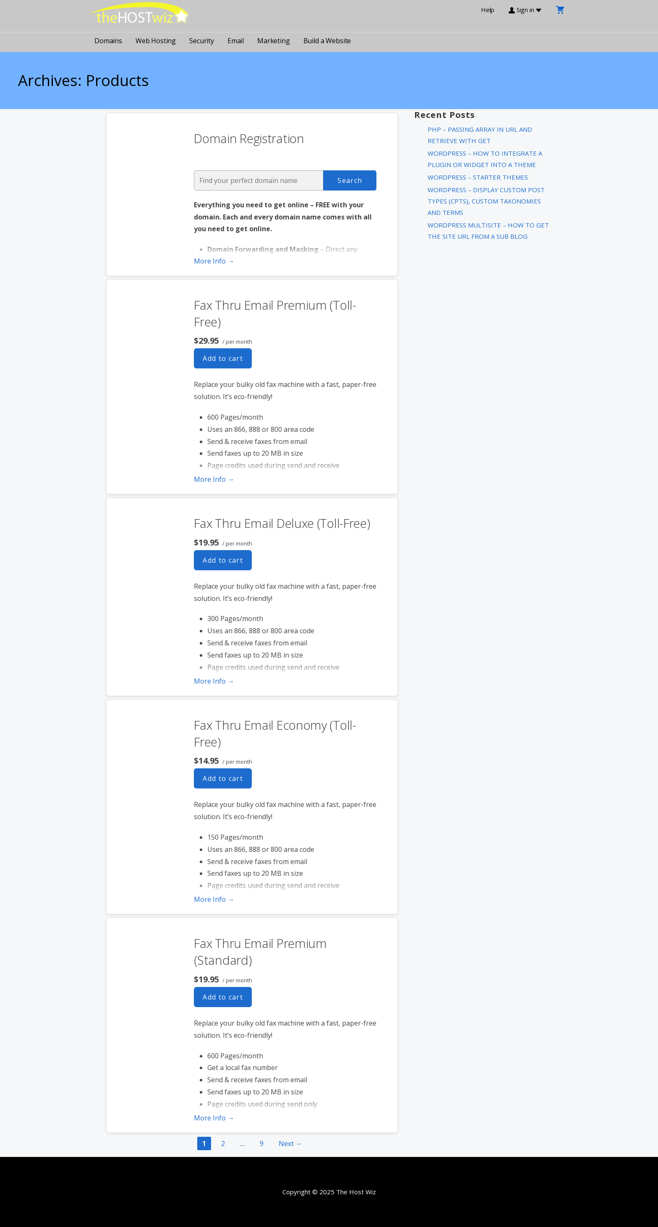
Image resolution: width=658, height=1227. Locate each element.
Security (201, 40)
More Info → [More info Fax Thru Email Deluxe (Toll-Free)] (214, 681)
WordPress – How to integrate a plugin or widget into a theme (485, 159)
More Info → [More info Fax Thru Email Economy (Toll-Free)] (214, 899)
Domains (108, 40)
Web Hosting (156, 40)
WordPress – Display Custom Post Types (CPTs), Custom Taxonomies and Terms (486, 201)
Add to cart (223, 358)
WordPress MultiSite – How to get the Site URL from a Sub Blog (488, 230)
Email (235, 40)
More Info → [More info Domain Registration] (214, 261)
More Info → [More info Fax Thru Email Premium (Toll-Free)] (214, 479)
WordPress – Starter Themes (478, 177)
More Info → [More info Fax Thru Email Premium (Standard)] (214, 1118)
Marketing (273, 40)
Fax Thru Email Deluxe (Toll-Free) (282, 523)
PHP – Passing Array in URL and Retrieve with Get (480, 135)
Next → (290, 1143)
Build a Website (327, 40)
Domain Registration (249, 138)
